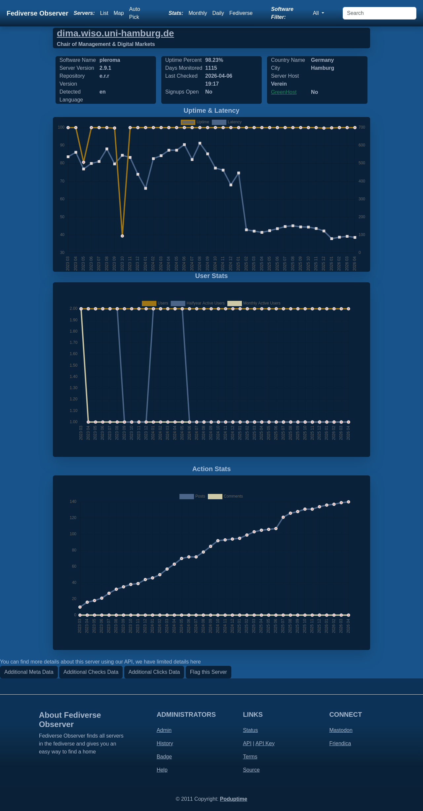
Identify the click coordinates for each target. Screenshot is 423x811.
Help (162, 770)
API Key (265, 743)
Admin (164, 730)
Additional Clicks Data (154, 672)
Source (251, 770)
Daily (218, 13)
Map (119, 13)
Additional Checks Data (90, 672)
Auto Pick (134, 13)
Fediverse (240, 13)
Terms (250, 756)
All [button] (316, 13)
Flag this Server (208, 672)
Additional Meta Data (29, 672)
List (104, 13)
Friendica (340, 743)
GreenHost (283, 92)
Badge (164, 756)
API (247, 743)
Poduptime (233, 799)
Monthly (198, 13)
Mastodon (340, 730)
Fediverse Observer (37, 13)
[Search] (379, 13)
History (165, 743)
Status (250, 730)
